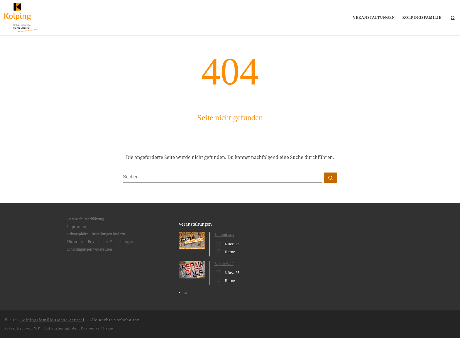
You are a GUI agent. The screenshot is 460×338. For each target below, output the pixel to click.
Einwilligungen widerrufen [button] (89, 249)
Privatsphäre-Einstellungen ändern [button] (96, 233)
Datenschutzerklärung (85, 219)
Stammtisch (224, 234)
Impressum (76, 226)
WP (37, 328)
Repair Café (224, 263)
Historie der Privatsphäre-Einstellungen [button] (100, 241)
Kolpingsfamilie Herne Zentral (52, 319)
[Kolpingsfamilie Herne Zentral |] (21, 16)
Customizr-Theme (97, 328)
